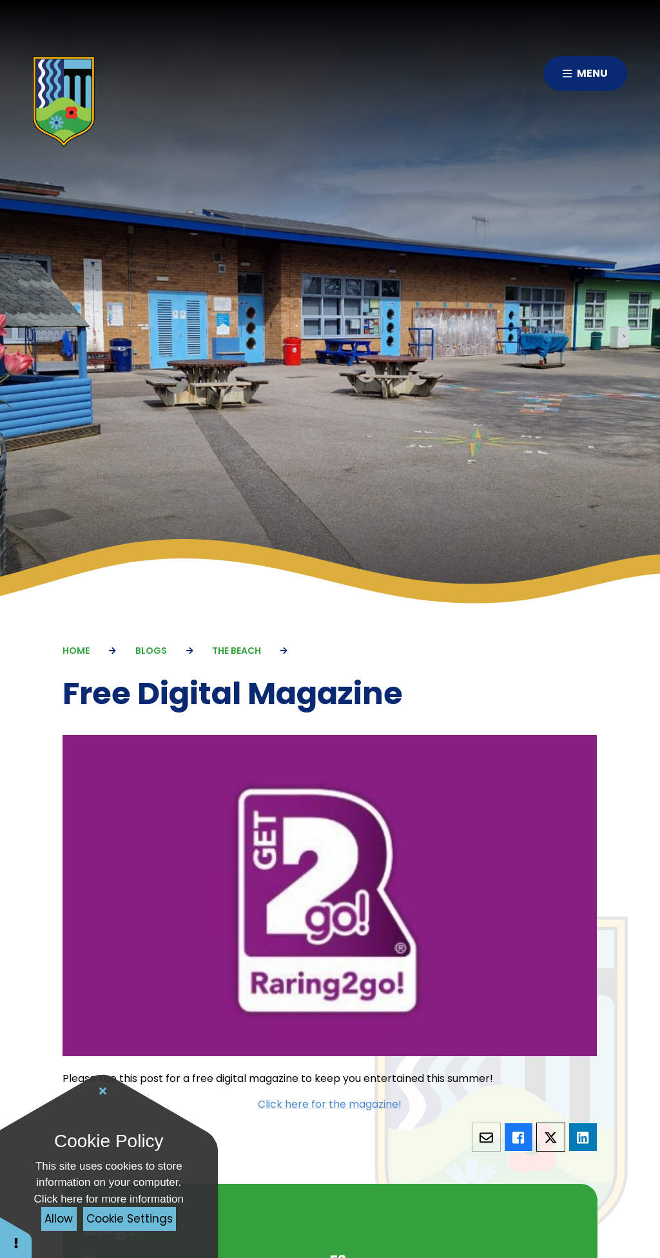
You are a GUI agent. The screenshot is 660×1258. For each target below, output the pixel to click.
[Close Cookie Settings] (103, 1091)
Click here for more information (109, 1199)
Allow (58, 1218)
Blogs (151, 650)
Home (76, 650)
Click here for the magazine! (330, 1104)
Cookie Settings (129, 1218)
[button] (16, 1237)
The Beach (236, 650)
